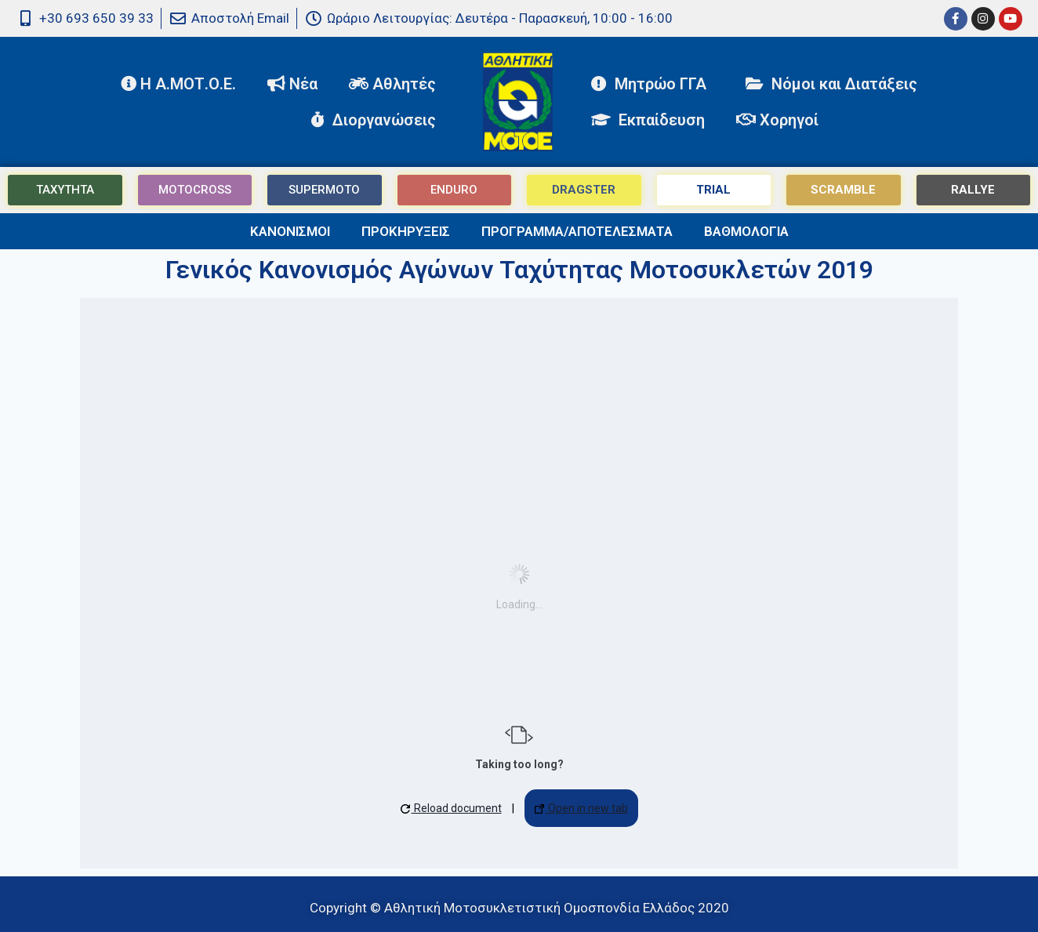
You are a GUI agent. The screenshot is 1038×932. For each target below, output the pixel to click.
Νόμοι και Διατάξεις (831, 83)
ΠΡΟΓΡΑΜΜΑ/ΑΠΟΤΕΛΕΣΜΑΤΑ (577, 231)
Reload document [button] (451, 808)
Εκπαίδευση (648, 120)
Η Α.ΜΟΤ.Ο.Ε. (178, 83)
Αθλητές (396, 83)
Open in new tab (581, 808)
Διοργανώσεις (377, 120)
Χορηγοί (777, 120)
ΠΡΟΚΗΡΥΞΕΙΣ (405, 231)
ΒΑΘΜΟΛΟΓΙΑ (746, 231)
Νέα (292, 83)
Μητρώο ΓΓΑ (652, 83)
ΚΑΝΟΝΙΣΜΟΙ (290, 231)
